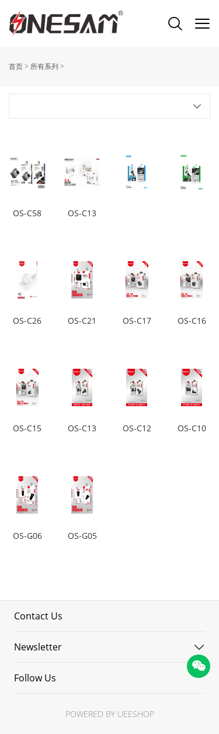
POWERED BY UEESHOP (109, 713)
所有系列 (44, 66)
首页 (16, 66)
